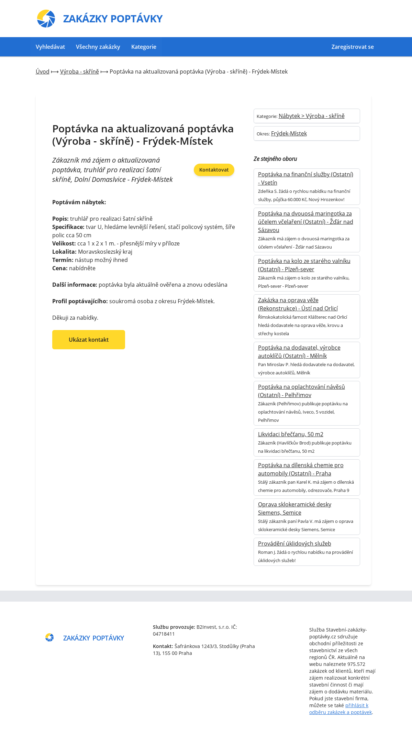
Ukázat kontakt (89, 339)
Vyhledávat (50, 47)
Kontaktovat (214, 169)
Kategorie (143, 47)
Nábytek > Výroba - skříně (312, 116)
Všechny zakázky (98, 47)
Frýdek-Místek (289, 133)
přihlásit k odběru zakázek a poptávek (340, 708)
